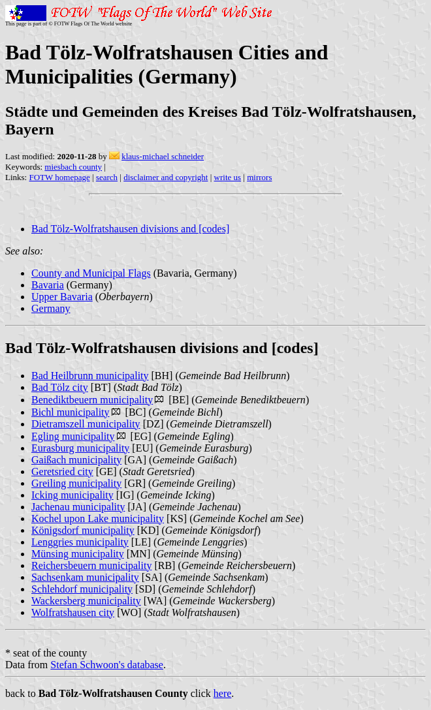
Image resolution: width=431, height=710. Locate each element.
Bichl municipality (70, 412)
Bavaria (47, 284)
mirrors (259, 177)
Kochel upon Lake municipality (97, 518)
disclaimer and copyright (165, 177)
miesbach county (73, 167)
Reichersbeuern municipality (91, 565)
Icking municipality (72, 495)
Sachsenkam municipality (85, 577)
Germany (51, 308)
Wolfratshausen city (72, 612)
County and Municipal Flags (91, 273)
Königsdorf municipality (83, 530)
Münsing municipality (77, 553)
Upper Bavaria (62, 296)
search (107, 177)
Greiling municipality (76, 483)
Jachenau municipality (78, 506)
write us (228, 177)
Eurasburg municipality (80, 448)
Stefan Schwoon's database (106, 664)
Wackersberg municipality (86, 600)
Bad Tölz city (59, 387)
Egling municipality (73, 436)
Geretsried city (62, 471)
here (223, 693)
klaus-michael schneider (162, 156)
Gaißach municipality (76, 459)
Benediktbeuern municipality (92, 399)
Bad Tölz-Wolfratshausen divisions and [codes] (130, 228)
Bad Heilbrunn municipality (90, 375)
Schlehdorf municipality (82, 588)
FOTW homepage (59, 177)
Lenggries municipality (80, 542)
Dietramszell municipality (85, 423)
